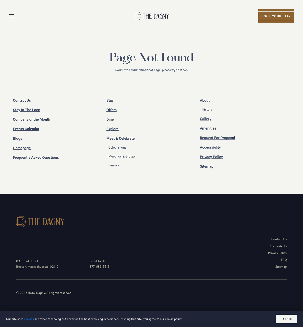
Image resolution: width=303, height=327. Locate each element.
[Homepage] (151, 16)
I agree (286, 319)
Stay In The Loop (26, 110)
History (207, 109)
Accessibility (210, 147)
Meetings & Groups (122, 156)
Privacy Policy (211, 157)
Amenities (208, 128)
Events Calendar (26, 129)
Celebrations (117, 147)
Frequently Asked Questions (36, 157)
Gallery (205, 119)
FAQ (284, 260)
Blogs (17, 138)
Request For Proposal (217, 138)
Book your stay (276, 16)
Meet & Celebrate (120, 138)
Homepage (22, 148)
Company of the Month (31, 119)
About (205, 100)
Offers (111, 110)
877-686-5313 (99, 266)
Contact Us (22, 100)
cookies (29, 319)
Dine (110, 119)
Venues (113, 165)
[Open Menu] (11, 16)
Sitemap (206, 166)
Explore (112, 129)
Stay (110, 100)
